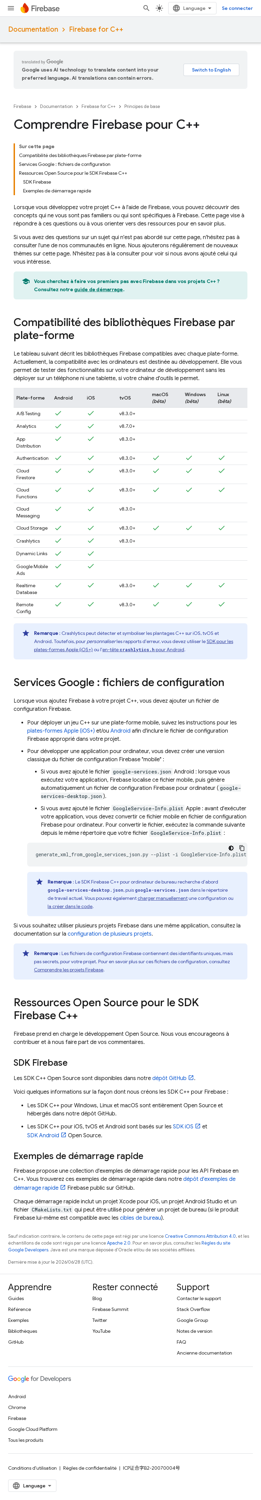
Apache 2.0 (118, 1243)
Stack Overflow (193, 1309)
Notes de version (194, 1331)
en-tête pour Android (143, 649)
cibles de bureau (140, 1218)
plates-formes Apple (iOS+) (61, 731)
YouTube (101, 1331)
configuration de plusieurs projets (110, 934)
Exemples (18, 1320)
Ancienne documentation (204, 1353)
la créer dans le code (70, 906)
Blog (97, 1298)
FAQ (181, 1342)
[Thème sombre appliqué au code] (231, 848)
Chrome (17, 1407)
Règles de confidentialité (90, 1468)
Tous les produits (25, 1440)
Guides (16, 1298)
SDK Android (43, 1135)
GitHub (15, 1342)
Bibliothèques (22, 1331)
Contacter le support (199, 1298)
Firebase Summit (110, 1309)
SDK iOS (183, 1126)
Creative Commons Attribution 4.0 (200, 1236)
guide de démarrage (98, 289)
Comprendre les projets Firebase (68, 970)
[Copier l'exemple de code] (242, 848)
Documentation (33, 29)
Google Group (192, 1320)
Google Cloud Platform (32, 1429)
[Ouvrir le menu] (11, 8)
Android (120, 731)
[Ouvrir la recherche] (146, 8)
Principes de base (142, 106)
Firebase (22, 106)
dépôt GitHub (169, 1078)
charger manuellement (163, 898)
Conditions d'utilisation (32, 1468)
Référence (19, 1309)
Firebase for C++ (96, 29)
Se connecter (237, 8)
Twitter (99, 1320)
